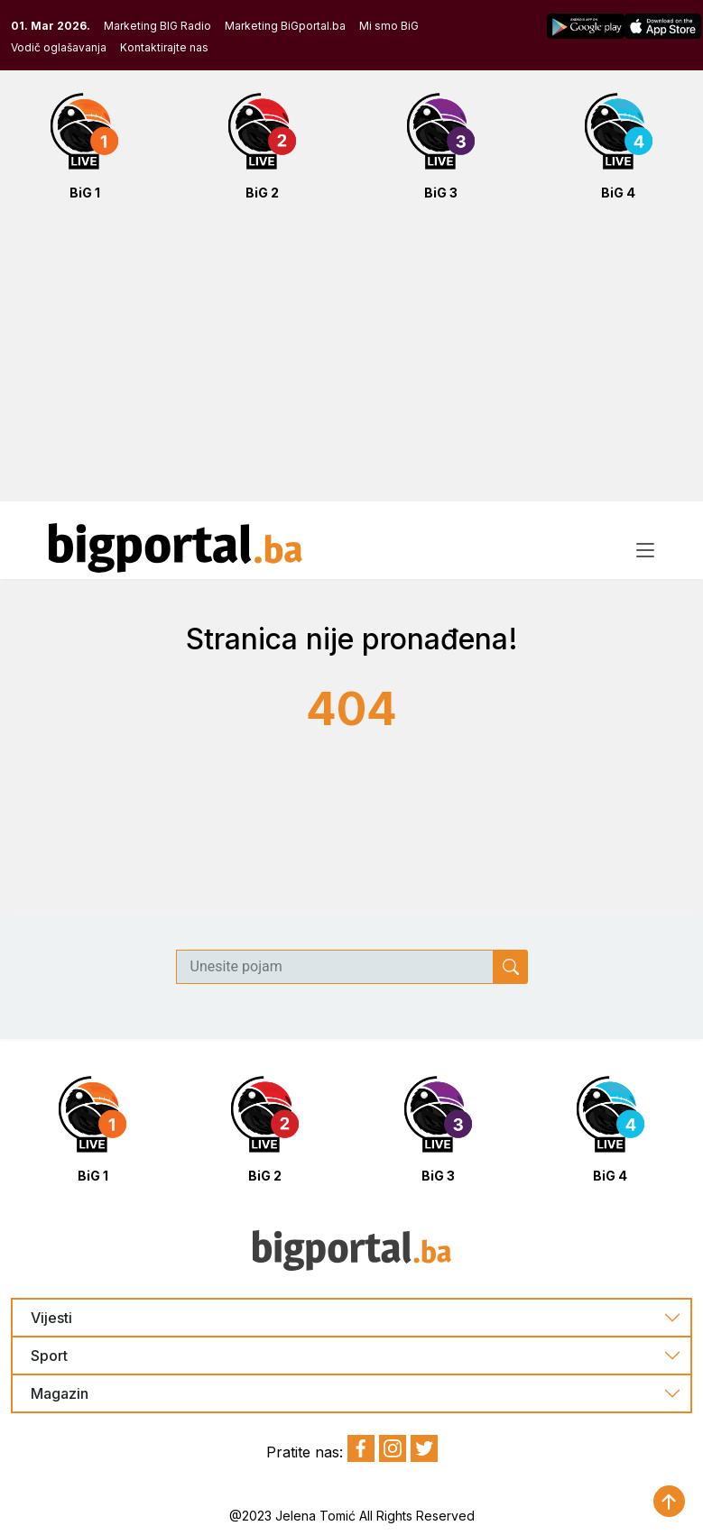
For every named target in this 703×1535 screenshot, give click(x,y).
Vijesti (51, 1318)
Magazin (59, 1393)
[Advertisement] (351, 360)
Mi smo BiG (389, 25)
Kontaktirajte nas (164, 47)
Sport (49, 1356)
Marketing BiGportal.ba (285, 25)
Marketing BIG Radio (157, 25)
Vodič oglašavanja (58, 47)
